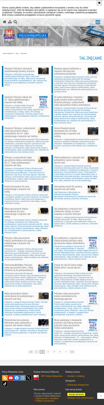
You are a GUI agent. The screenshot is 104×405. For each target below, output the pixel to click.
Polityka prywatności (44, 401)
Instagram (22, 378)
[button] (97, 22)
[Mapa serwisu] (10, 22)
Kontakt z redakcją (75, 376)
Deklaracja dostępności (78, 385)
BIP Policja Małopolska (51, 376)
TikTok (5, 384)
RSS (5, 378)
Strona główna (8, 53)
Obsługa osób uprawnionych (80, 398)
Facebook (17, 378)
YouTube (11, 378)
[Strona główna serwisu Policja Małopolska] (4, 22)
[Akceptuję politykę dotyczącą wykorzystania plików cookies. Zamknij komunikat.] (99, 3)
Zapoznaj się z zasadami (46, 398)
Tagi (16, 53)
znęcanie (23, 53)
